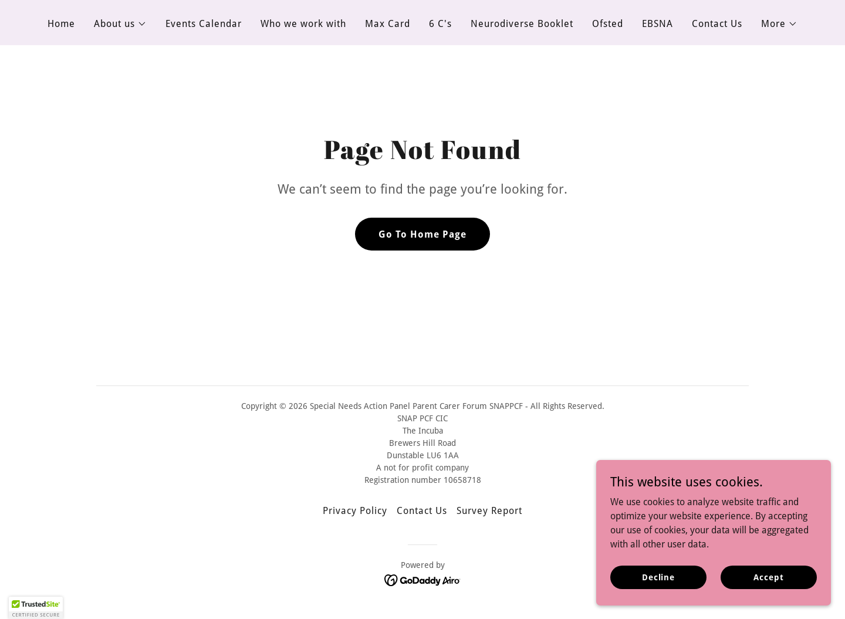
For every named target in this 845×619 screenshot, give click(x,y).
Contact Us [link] (717, 23)
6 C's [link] (440, 23)
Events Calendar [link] (203, 23)
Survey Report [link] (489, 510)
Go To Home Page (422, 234)
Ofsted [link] (607, 23)
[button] (120, 24)
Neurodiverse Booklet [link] (522, 23)
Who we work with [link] (303, 23)
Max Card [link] (387, 23)
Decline (658, 576)
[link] (422, 579)
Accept (768, 576)
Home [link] (61, 23)
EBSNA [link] (657, 23)
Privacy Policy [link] (355, 510)
